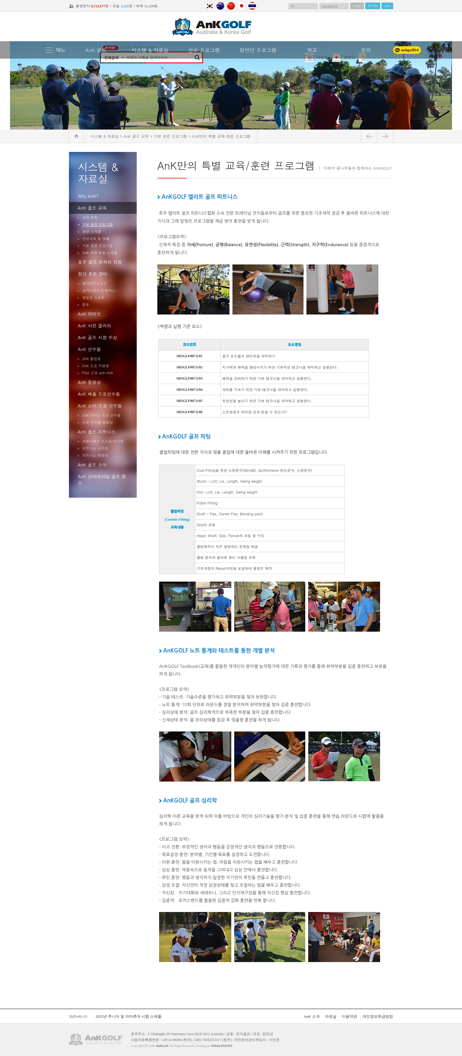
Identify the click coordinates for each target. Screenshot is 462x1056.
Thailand (252, 6)
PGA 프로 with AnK (97, 372)
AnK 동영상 (89, 382)
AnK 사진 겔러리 (94, 325)
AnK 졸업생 (91, 358)
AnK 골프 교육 (92, 208)
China (231, 6)
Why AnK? (88, 196)
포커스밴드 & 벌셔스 (99, 290)
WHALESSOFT (221, 1045)
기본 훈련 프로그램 (97, 224)
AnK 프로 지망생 (95, 365)
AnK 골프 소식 (92, 464)
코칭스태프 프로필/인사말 (103, 440)
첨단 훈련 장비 (92, 274)
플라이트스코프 (94, 283)
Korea (209, 6)
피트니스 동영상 (95, 455)
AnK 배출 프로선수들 (99, 394)
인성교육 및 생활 (95, 238)
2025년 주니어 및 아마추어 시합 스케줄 (128, 1016)
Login (357, 6)
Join (387, 6)
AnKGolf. (162, 1045)
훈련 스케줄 (91, 231)
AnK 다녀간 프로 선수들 (101, 415)
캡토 (85, 304)
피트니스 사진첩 (95, 448)
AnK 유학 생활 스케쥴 (99, 252)
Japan (241, 6)
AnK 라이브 (89, 314)
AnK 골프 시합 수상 (97, 337)
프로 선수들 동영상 (97, 422)
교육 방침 (90, 217)
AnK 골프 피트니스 (97, 431)
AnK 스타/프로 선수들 (100, 406)
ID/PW (372, 6)
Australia (220, 6)
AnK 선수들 (89, 349)
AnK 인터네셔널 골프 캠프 (102, 479)
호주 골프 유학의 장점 (100, 262)
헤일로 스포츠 (93, 297)
